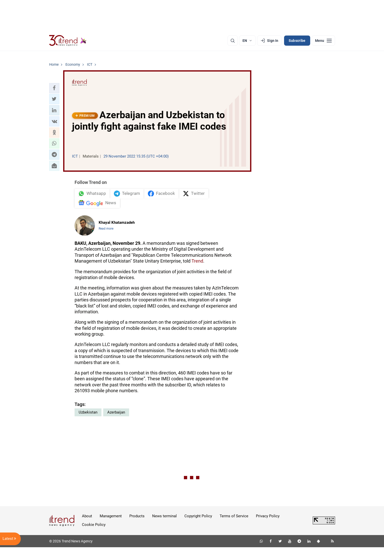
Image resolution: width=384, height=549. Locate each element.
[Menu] (323, 41)
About (87, 518)
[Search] (233, 41)
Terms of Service (234, 518)
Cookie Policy (94, 526)
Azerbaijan (116, 414)
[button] (54, 88)
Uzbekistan (88, 414)
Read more (106, 230)
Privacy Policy (268, 518)
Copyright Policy (198, 518)
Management (111, 518)
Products (137, 518)
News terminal (164, 518)
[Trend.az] (68, 40)
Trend (197, 262)
